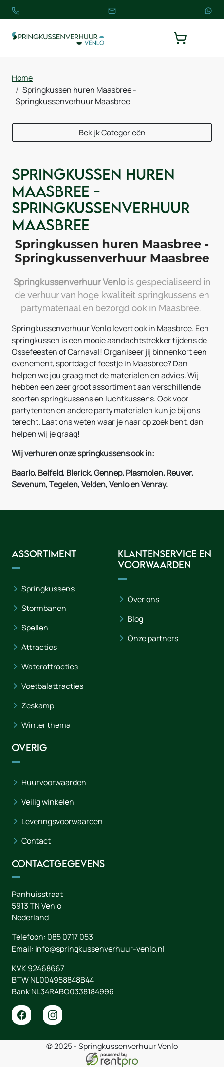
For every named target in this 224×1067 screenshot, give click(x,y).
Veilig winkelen (47, 802)
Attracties (39, 647)
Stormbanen (43, 608)
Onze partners (153, 638)
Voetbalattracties (52, 686)
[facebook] (21, 1015)
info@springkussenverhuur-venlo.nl (100, 948)
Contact (36, 841)
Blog (135, 618)
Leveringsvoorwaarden (62, 821)
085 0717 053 (70, 937)
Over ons (143, 599)
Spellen (34, 627)
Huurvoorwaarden (53, 782)
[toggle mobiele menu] (205, 38)
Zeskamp (37, 705)
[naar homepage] (58, 38)
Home (22, 78)
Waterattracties (49, 666)
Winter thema (46, 725)
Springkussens (48, 588)
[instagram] (52, 1015)
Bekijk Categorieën (112, 132)
